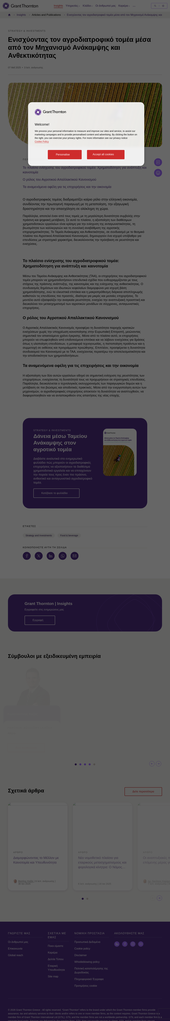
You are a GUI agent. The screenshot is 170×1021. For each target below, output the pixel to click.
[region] (86, 134)
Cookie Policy (42, 141)
